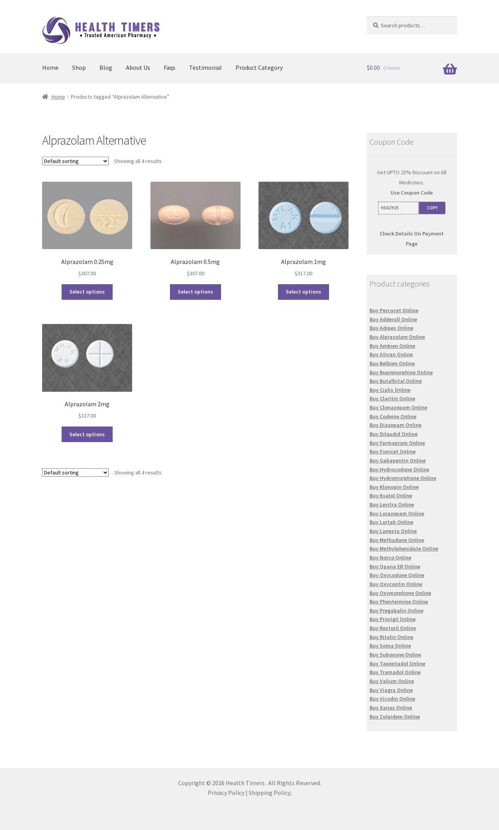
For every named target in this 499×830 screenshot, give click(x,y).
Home (50, 67)
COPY (432, 208)
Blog (105, 67)
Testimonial (205, 67)
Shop (79, 67)
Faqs (169, 67)
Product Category (259, 67)
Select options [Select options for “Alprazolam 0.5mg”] (195, 291)
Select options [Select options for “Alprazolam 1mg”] (303, 291)
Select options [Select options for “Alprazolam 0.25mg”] (87, 291)
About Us (138, 67)
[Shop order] (75, 161)
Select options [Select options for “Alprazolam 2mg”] (87, 434)
